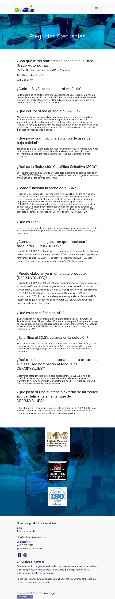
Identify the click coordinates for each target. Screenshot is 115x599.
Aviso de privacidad (26, 531)
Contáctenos (23, 542)
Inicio (19, 528)
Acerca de (39, 562)
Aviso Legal (49, 593)
